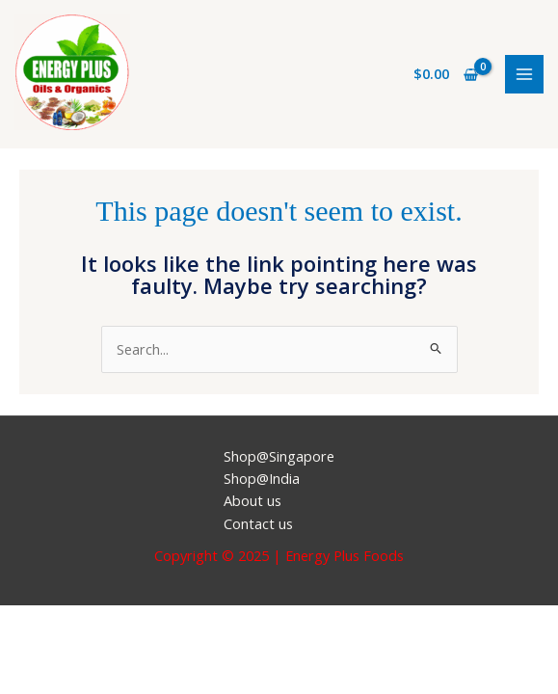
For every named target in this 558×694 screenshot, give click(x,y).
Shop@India (262, 478)
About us (252, 500)
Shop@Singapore (279, 456)
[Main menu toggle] (524, 74)
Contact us (258, 523)
